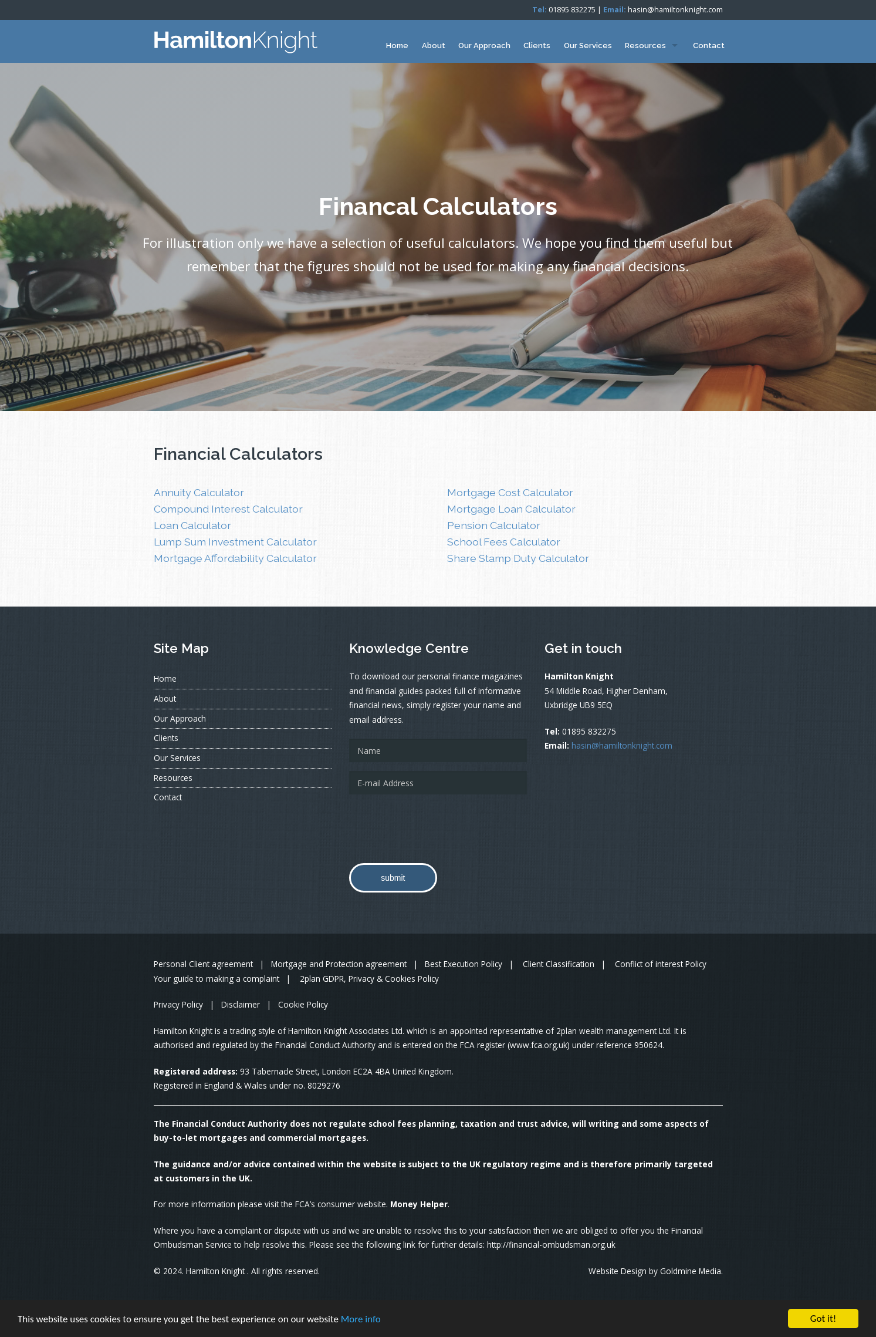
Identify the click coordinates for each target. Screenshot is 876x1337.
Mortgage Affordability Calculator (235, 558)
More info (361, 1319)
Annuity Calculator (199, 492)
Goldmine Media (690, 1271)
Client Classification (558, 963)
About (433, 45)
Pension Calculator (493, 525)
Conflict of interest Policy (660, 963)
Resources (645, 45)
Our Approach (484, 45)
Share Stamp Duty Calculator (518, 558)
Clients (536, 45)
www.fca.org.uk (538, 1044)
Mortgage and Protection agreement (339, 963)
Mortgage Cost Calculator (510, 492)
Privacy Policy (178, 1004)
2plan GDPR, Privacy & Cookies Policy (369, 978)
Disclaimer (240, 1004)
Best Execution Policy (463, 963)
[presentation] (438, 826)
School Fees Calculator (503, 542)
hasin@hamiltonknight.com (675, 9)
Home (397, 45)
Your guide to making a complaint (216, 978)
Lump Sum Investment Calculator (235, 542)
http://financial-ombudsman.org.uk (551, 1244)
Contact (709, 45)
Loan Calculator (192, 525)
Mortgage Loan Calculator (511, 509)
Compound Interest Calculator (228, 509)
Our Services (588, 45)
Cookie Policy (303, 1004)
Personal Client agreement (203, 963)
